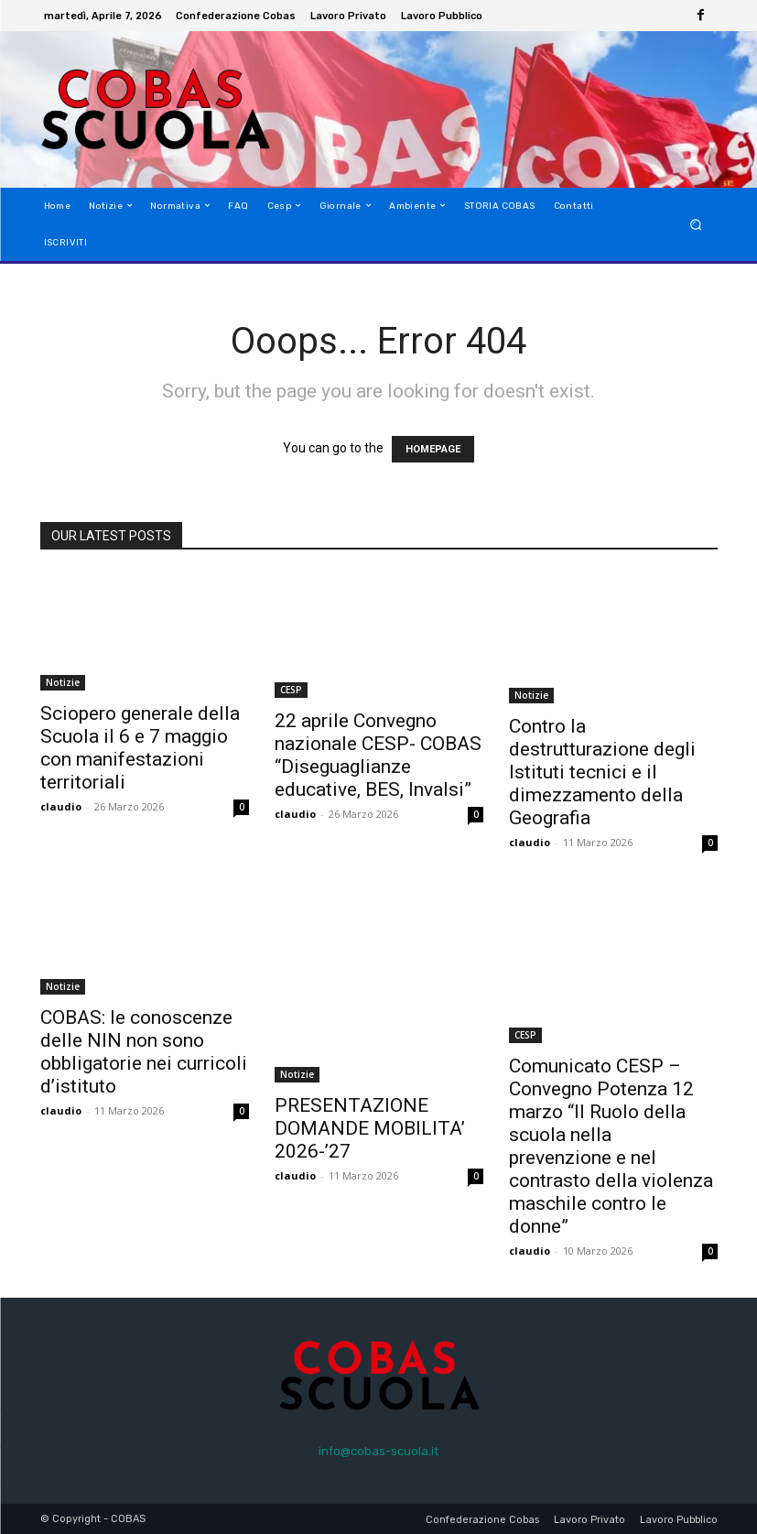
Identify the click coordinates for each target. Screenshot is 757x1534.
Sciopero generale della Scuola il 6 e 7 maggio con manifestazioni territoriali (140, 747)
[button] (695, 224)
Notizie (63, 682)
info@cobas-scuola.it (378, 1451)
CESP (291, 689)
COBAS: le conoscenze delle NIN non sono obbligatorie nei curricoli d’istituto (143, 1051)
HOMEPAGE (433, 449)
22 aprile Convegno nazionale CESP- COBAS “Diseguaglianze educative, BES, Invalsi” (378, 755)
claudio (60, 806)
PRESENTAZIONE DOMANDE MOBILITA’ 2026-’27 (370, 1128)
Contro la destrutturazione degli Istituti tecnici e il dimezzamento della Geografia (602, 772)
